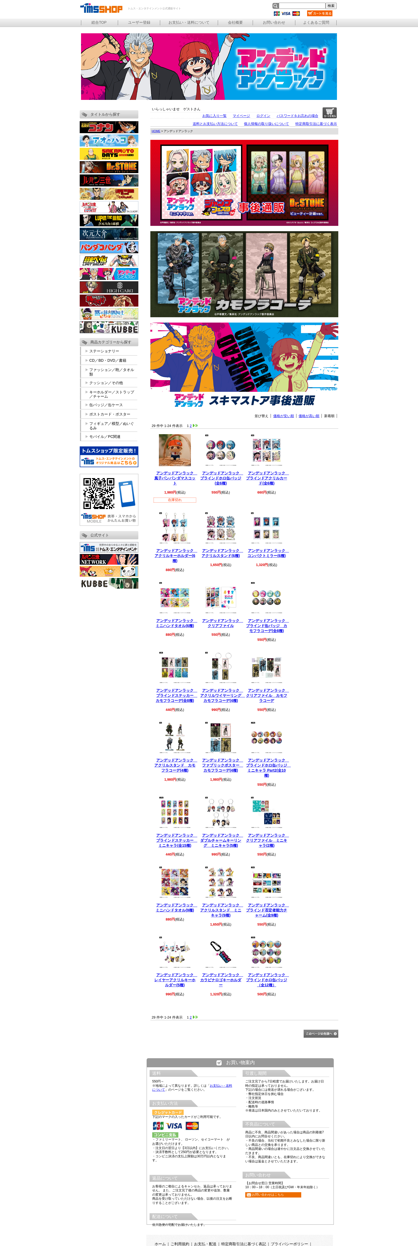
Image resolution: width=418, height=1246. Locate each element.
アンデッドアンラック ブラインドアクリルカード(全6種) (267, 478)
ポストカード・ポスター (109, 414)
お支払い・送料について (189, 22)
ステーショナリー (104, 351)
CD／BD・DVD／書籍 (107, 360)
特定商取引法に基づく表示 (316, 124)
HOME (156, 131)
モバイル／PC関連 (104, 436)
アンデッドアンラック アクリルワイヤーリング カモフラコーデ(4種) (222, 695)
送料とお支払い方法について (215, 124)
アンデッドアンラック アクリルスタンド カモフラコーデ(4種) (175, 765)
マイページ (241, 116)
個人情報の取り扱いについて (266, 124)
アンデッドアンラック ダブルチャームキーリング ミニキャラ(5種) (221, 840)
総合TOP (99, 22)
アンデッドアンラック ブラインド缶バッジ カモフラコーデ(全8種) (267, 625)
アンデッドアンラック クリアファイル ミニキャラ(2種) (267, 840)
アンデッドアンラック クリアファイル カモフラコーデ (267, 695)
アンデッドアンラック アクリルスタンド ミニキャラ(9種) (221, 910)
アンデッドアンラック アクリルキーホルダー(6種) (176, 555)
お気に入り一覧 (214, 116)
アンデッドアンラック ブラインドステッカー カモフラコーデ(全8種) (176, 695)
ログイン (263, 116)
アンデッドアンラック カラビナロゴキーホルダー (221, 980)
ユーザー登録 (139, 22)
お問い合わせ (274, 22)
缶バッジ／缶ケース (106, 405)
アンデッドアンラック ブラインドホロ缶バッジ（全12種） (267, 980)
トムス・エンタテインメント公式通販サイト (101, 8)
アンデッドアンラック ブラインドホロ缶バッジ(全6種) (221, 478)
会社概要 (235, 22)
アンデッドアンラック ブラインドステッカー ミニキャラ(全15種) (176, 840)
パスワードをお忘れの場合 (297, 116)
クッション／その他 (106, 383)
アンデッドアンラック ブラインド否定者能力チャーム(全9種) (267, 910)
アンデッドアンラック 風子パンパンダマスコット (175, 478)
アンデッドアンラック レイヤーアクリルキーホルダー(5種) (175, 980)
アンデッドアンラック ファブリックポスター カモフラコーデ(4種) (222, 765)
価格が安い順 (283, 416)
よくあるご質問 (316, 22)
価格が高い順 (309, 416)
